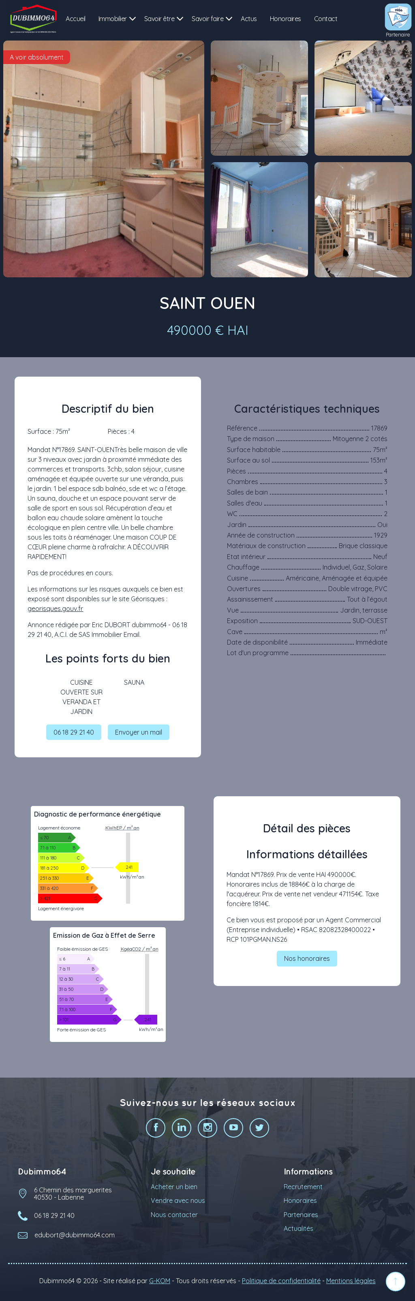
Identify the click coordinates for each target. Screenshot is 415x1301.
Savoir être (159, 19)
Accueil (76, 19)
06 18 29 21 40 (73, 734)
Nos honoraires (307, 962)
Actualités (298, 1232)
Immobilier (112, 19)
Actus (249, 19)
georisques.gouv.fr (55, 608)
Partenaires (301, 1218)
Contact (326, 19)
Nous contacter (174, 1218)
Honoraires (285, 19)
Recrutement (303, 1190)
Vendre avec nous (178, 1204)
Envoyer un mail (138, 734)
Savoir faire (207, 19)
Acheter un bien (174, 1190)
